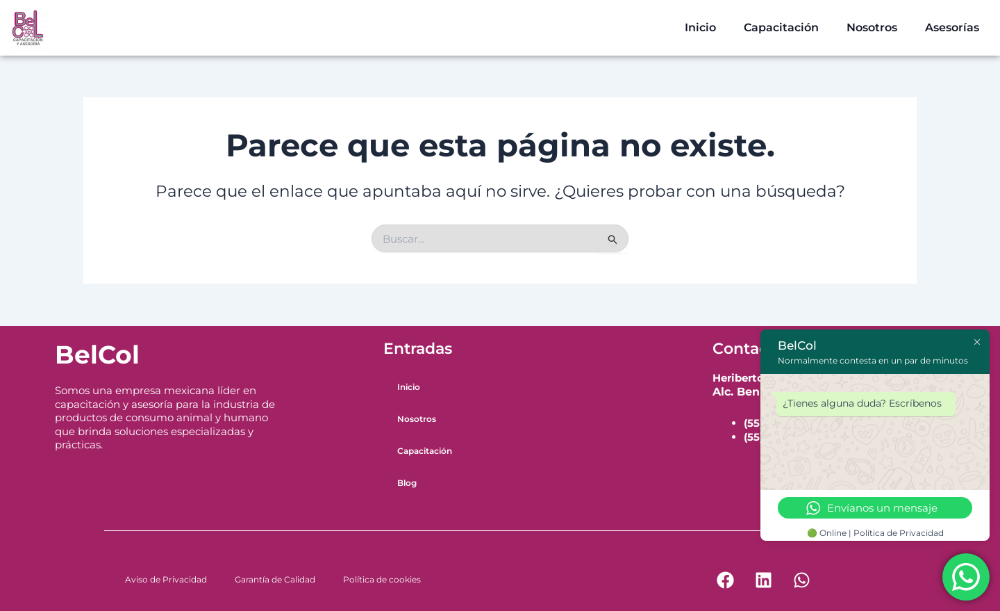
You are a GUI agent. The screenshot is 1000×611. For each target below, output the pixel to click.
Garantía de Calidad (275, 579)
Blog (407, 483)
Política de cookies (382, 579)
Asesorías (952, 27)
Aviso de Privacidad (166, 579)
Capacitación (781, 27)
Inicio (700, 27)
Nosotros (872, 27)
